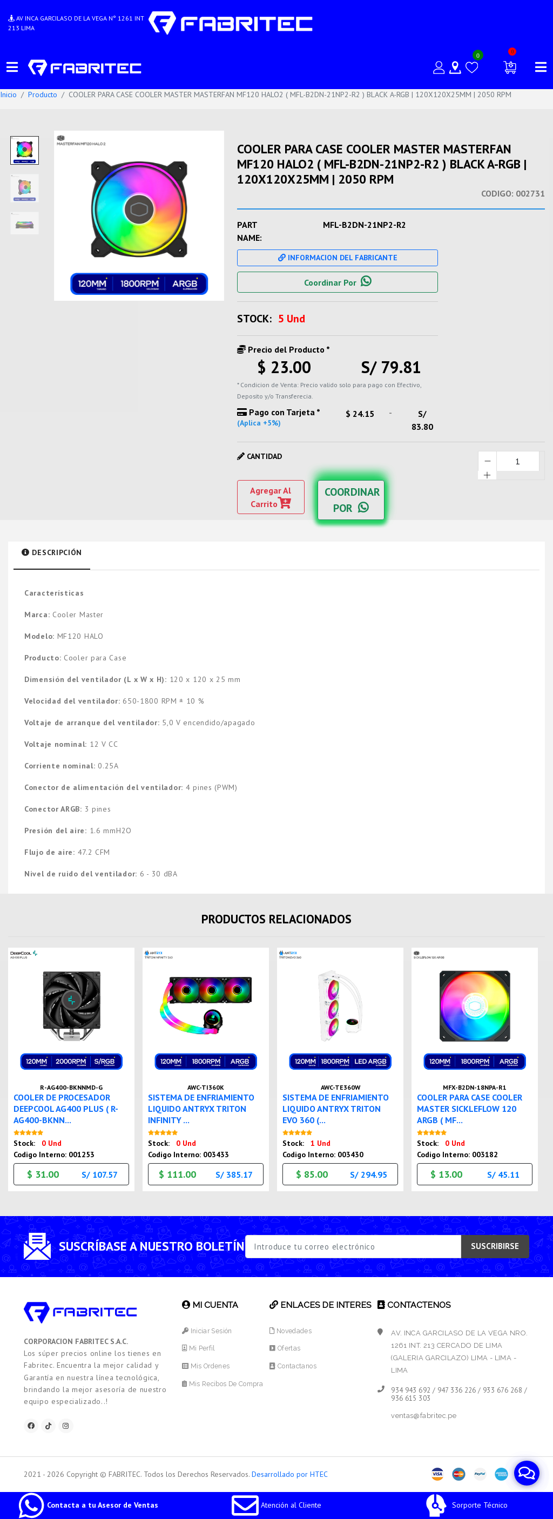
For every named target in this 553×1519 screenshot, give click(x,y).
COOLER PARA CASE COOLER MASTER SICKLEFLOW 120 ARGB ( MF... (474, 1106)
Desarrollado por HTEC (290, 1475)
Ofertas (288, 1347)
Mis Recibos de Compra (224, 1382)
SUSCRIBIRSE (495, 1244)
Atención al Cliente (276, 1505)
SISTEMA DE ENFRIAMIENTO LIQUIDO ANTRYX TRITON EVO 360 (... (340, 1106)
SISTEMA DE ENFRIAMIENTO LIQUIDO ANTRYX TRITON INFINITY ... (205, 1106)
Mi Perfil (197, 1347)
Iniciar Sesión (207, 1329)
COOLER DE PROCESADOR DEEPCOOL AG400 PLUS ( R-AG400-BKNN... (70, 1106)
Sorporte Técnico (465, 1505)
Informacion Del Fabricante (337, 257)
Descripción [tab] (52, 552)
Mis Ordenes (205, 1364)
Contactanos (296, 1364)
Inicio (8, 94)
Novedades (294, 1329)
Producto (42, 94)
